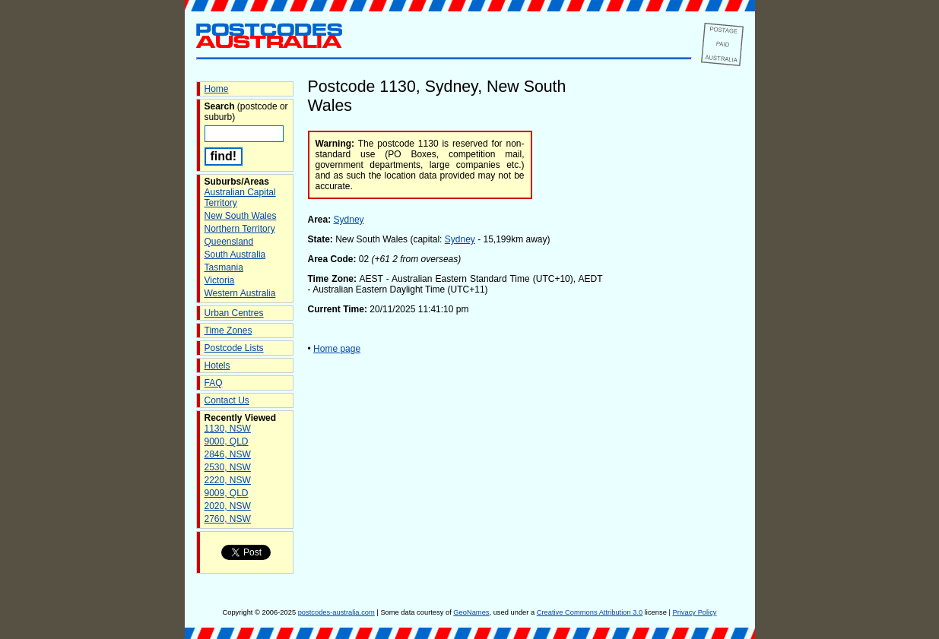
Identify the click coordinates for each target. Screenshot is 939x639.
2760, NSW (228, 519)
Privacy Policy (694, 612)
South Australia (235, 254)
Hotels (217, 365)
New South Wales (241, 215)
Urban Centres (234, 313)
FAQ (214, 383)
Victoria (220, 280)
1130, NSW (228, 428)
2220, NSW (228, 480)
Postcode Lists (234, 348)
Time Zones (228, 330)
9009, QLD (227, 493)
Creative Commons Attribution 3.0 (589, 612)
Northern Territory (240, 228)
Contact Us (227, 400)
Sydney (349, 219)
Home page (336, 348)
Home (217, 89)
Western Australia (240, 293)
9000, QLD (227, 441)
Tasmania (224, 267)
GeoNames (471, 612)
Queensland (229, 241)
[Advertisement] (683, 333)
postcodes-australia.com (336, 612)
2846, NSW (228, 454)
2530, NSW (228, 467)
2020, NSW (228, 506)
